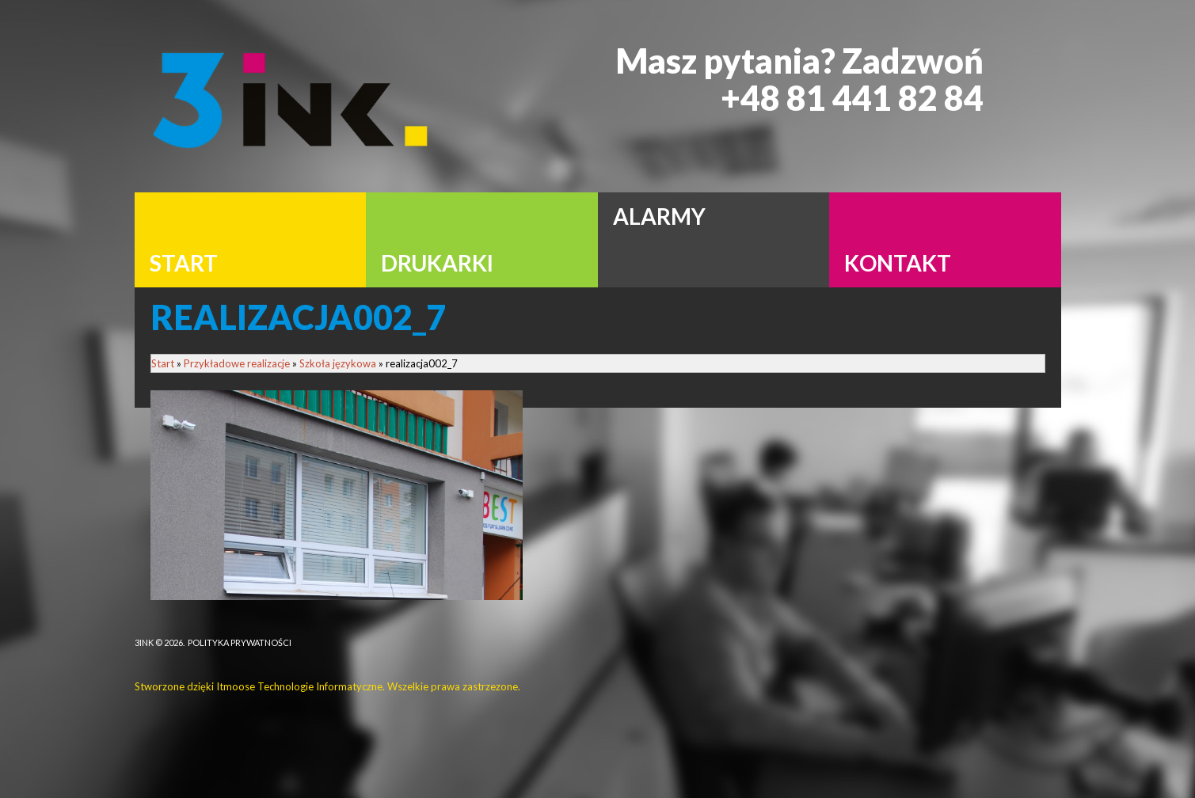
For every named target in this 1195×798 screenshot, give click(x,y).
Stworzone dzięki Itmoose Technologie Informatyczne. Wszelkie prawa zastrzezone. (327, 686)
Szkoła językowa (337, 363)
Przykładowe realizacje (237, 363)
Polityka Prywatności (239, 642)
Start (162, 363)
